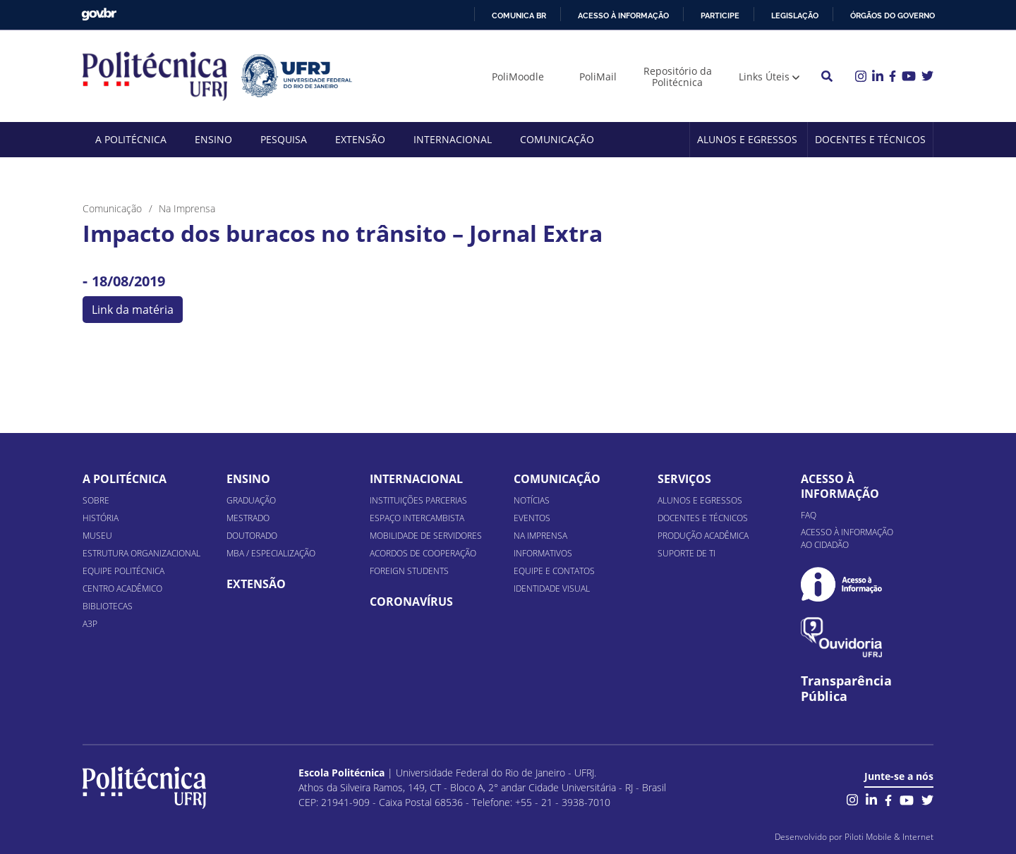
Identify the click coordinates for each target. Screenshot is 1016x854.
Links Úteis (764, 76)
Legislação (794, 15)
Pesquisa (283, 139)
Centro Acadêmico (122, 588)
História (101, 518)
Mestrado (248, 518)
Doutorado (251, 536)
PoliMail (598, 76)
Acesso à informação (623, 15)
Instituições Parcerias (418, 500)
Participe (720, 15)
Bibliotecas (108, 606)
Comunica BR (519, 15)
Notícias (532, 500)
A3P (90, 624)
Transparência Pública (846, 689)
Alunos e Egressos (747, 139)
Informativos (543, 553)
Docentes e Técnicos (870, 139)
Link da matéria (133, 309)
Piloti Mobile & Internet (889, 837)
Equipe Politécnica (123, 571)
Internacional (452, 139)
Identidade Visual (552, 588)
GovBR (98, 14)
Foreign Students (409, 571)
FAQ (808, 515)
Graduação (251, 500)
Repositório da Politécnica (677, 76)
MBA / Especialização (270, 553)
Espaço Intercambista (417, 518)
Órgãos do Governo (892, 15)
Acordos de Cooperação (423, 553)
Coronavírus (411, 601)
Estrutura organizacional (141, 553)
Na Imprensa (540, 536)
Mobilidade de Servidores (426, 536)
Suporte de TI (686, 553)
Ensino (213, 139)
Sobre (96, 500)
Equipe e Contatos (554, 571)
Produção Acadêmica (703, 536)
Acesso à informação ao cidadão (847, 538)
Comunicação (557, 139)
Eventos (532, 518)
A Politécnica (131, 139)
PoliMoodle (518, 76)
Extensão (360, 139)
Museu (97, 536)
